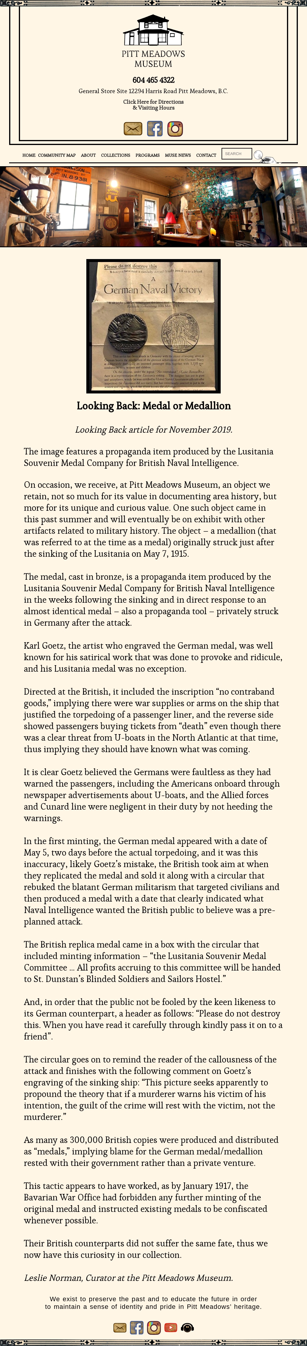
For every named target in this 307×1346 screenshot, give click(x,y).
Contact (206, 155)
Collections (115, 155)
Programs (148, 155)
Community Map (57, 155)
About (88, 155)
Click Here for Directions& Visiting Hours (153, 104)
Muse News (178, 155)
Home (28, 155)
